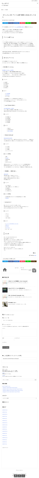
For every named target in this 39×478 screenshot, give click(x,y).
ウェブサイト (4, 342)
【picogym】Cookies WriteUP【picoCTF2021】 (10, 387)
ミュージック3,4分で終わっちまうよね (12, 223)
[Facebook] (11, 23)
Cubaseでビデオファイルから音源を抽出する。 (17, 288)
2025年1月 (4, 412)
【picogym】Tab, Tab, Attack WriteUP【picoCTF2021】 (11, 391)
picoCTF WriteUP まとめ (6, 386)
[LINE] (28, 23)
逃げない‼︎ (7, 225)
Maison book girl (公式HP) (8, 138)
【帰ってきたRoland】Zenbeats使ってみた (16, 295)
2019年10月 (4, 431)
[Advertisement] (19, 455)
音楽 (7, 9)
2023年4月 (4, 418)
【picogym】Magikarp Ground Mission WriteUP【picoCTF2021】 (12, 390)
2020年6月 (4, 429)
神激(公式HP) (6, 174)
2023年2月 (4, 420)
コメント (3, 328)
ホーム (3, 9)
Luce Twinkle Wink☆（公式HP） (9, 108)
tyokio (35, 255)
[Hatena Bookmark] (16, 23)
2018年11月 (4, 437)
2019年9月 (4, 433)
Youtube (3, 375)
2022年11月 (4, 424)
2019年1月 (4, 435)
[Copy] (34, 23)
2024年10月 (4, 414)
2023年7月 (4, 416)
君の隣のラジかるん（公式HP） (8, 70)
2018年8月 (4, 441)
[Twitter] (5, 23)
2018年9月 (4, 439)
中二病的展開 (8, 93)
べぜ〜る (7, 226)
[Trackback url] (19, 359)
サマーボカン (8, 227)
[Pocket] (22, 23)
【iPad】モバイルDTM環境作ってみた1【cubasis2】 (18, 281)
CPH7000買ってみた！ (12, 302)
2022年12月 (4, 422)
